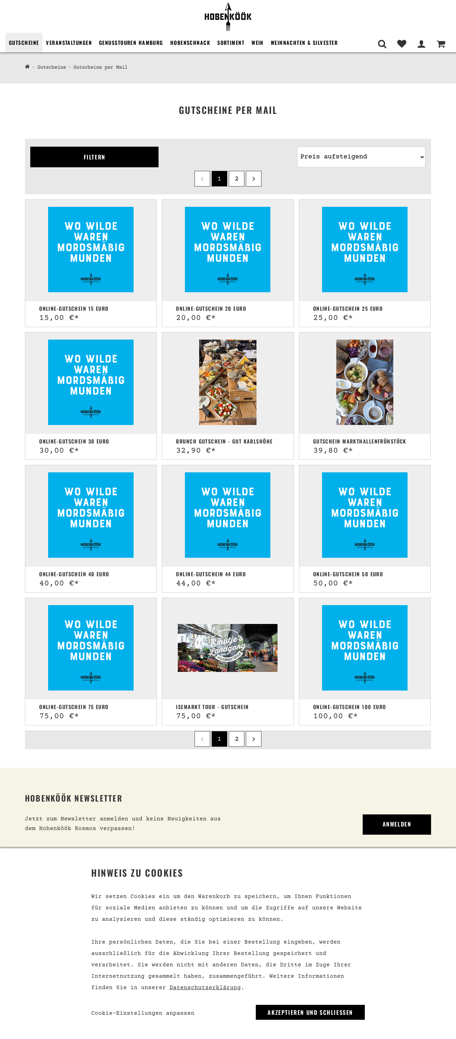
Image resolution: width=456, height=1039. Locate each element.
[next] (253, 179)
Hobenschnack (190, 42)
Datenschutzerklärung (205, 988)
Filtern (94, 157)
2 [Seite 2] (237, 179)
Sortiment (230, 42)
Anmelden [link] (397, 824)
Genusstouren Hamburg (131, 42)
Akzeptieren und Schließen (310, 1012)
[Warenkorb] (441, 44)
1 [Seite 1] (219, 179)
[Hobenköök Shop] (27, 67)
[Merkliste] (401, 44)
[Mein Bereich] (421, 44)
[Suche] (382, 44)
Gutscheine (24, 42)
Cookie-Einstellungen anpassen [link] (143, 1013)
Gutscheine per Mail (100, 67)
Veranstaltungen (69, 42)
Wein (258, 42)
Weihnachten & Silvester (304, 42)
